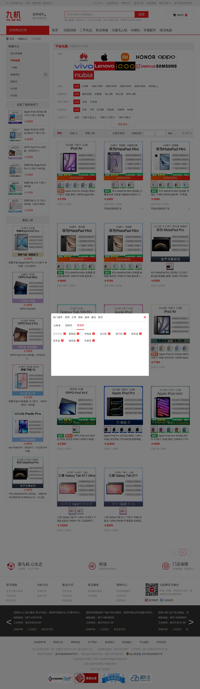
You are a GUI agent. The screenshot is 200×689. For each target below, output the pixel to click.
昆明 (67, 317)
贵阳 (80, 317)
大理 (73, 317)
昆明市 (68, 325)
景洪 (100, 317)
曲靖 (87, 317)
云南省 (57, 325)
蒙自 (93, 317)
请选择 (80, 325)
